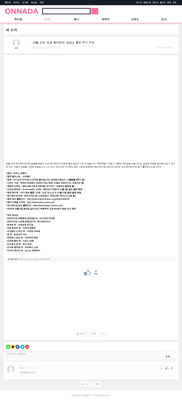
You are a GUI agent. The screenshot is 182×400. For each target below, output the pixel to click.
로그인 (139, 2)
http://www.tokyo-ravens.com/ (48, 205)
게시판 (18, 19)
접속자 (155, 2)
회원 (174, 2)
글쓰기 (80, 333)
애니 (76, 19)
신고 (103, 333)
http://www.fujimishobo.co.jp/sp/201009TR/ (48, 199)
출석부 (163, 2)
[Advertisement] (90, 304)
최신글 (34, 2)
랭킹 (169, 2)
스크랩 (93, 333)
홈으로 (8, 2)
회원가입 (147, 2)
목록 (98, 384)
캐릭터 (106, 19)
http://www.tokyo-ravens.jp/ (40, 202)
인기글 (25, 2)
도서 (164, 19)
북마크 (16, 2)
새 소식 (11, 29)
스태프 (135, 19)
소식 (47, 19)
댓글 (42, 2)
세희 (16, 48)
